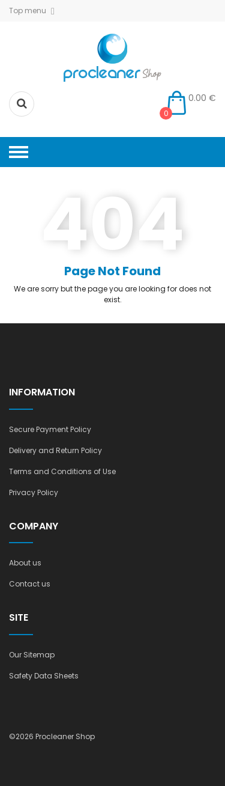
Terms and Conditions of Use (62, 471)
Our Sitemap (32, 655)
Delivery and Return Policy (55, 450)
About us (25, 563)
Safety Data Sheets (44, 676)
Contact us (29, 584)
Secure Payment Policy (50, 429)
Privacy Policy (33, 492)
